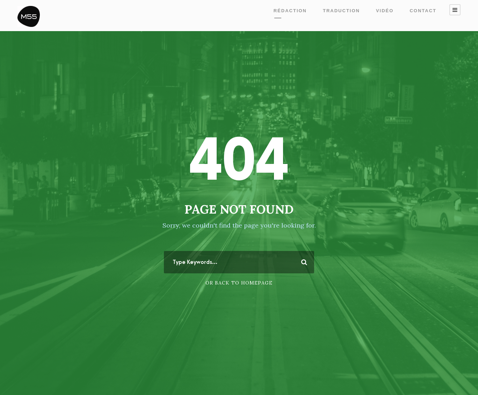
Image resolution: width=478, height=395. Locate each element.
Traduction (341, 10)
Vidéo (384, 10)
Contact (423, 10)
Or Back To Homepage (239, 283)
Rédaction (290, 10)
